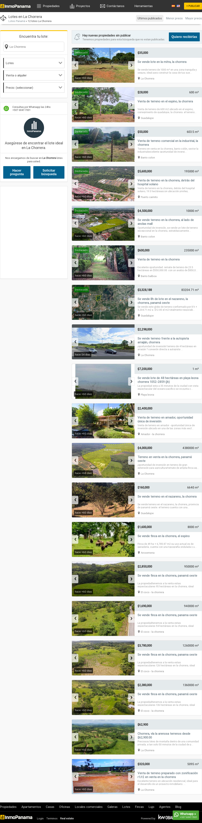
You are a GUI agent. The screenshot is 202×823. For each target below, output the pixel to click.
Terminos (52, 818)
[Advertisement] (43, 232)
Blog (178, 807)
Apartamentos (31, 807)
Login (40, 818)
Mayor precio (193, 18)
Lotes (34, 63)
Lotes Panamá (16, 21)
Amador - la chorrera (153, 434)
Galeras (112, 807)
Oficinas (64, 807)
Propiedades (51, 6)
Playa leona (147, 394)
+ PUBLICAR (193, 5)
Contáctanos (115, 6)
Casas (50, 807)
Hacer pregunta (17, 172)
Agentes (164, 807)
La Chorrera (147, 78)
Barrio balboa (149, 276)
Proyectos (83, 6)
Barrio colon (148, 157)
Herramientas (144, 6)
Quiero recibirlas (184, 37)
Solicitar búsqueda (49, 172)
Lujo (151, 807)
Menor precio (174, 18)
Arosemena (148, 552)
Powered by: (148, 818)
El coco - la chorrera (152, 592)
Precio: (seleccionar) (34, 88)
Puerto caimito (149, 197)
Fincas (139, 807)
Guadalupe (147, 118)
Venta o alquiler (34, 75)
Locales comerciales (89, 807)
